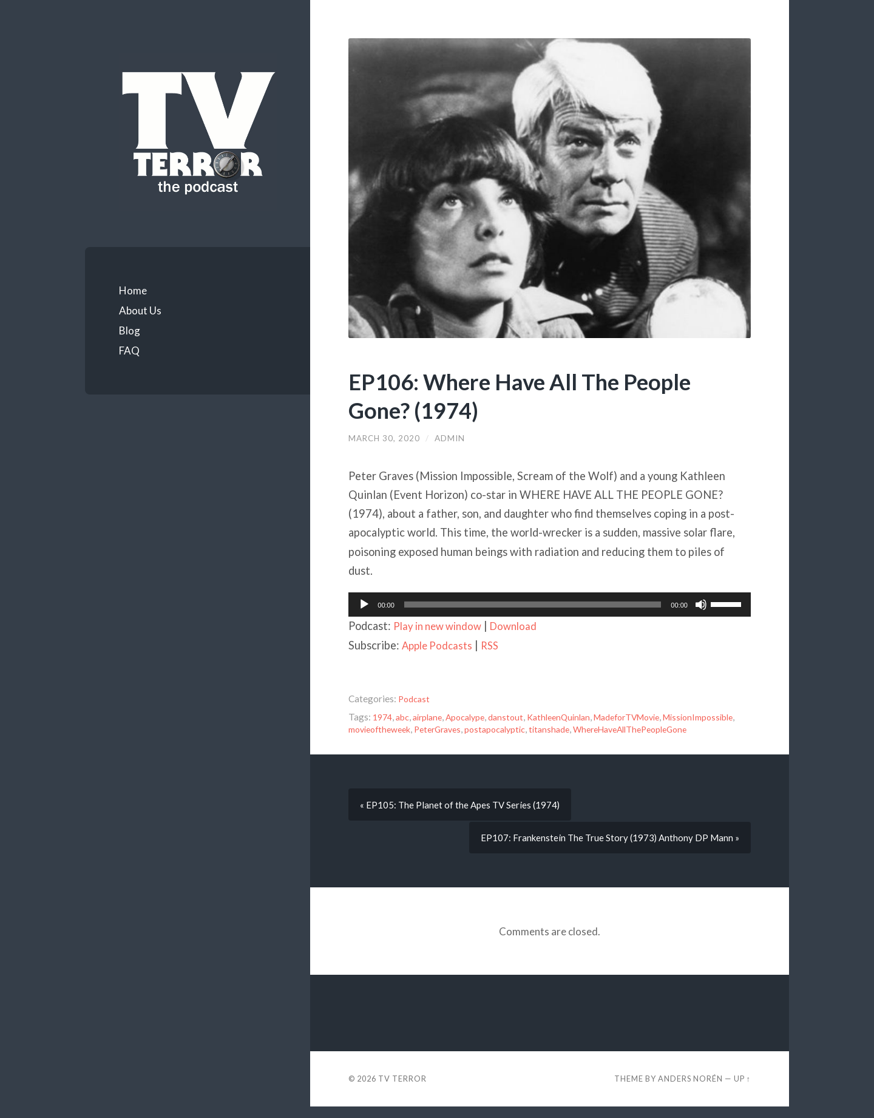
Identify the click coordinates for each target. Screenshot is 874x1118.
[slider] (533, 604)
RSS (495, 645)
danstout (516, 716)
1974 (384, 716)
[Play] (364, 604)
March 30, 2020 (384, 438)
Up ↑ (742, 1090)
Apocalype (473, 716)
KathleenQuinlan (572, 716)
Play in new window (441, 625)
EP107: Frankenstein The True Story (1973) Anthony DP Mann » (607, 849)
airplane (432, 716)
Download (522, 625)
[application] (549, 604)
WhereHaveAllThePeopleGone (411, 741)
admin (451, 438)
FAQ (129, 350)
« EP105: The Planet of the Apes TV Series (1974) (462, 816)
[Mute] (701, 604)
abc (405, 716)
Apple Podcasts (439, 645)
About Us (140, 310)
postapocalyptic (590, 728)
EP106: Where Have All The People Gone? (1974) (534, 395)
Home (133, 290)
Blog (129, 330)
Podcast (415, 698)
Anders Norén (690, 1090)
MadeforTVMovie (648, 716)
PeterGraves (528, 728)
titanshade (647, 728)
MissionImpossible (386, 728)
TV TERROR (402, 1090)
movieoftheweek (463, 728)
